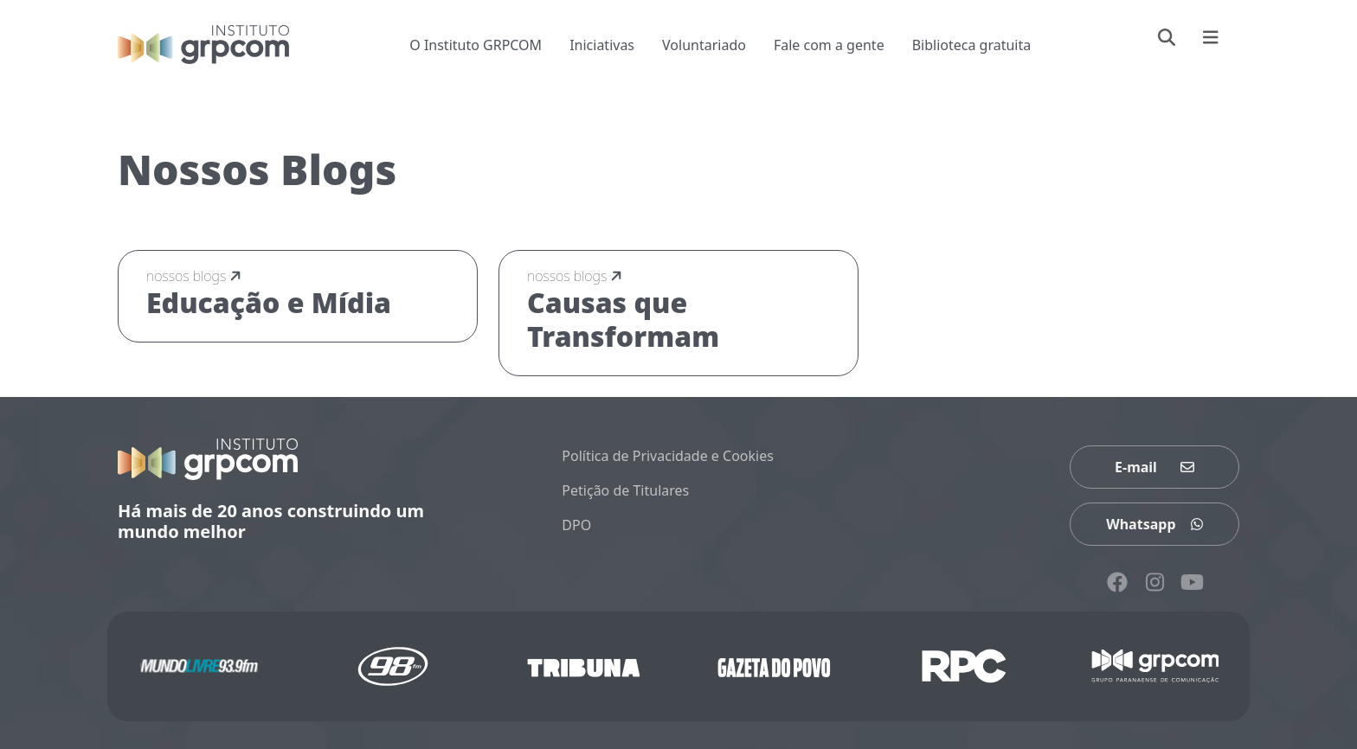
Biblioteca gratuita (972, 44)
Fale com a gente (829, 44)
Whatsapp (1154, 524)
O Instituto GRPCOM (475, 44)
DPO (576, 525)
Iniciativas (601, 44)
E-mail (1154, 467)
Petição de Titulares (625, 490)
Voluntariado (704, 44)
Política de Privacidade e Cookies (668, 455)
